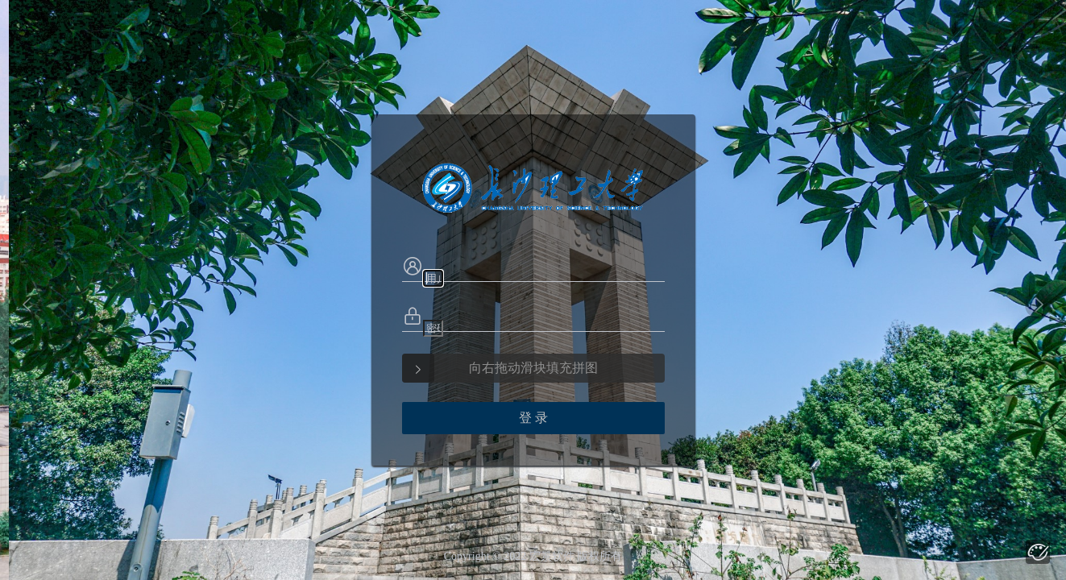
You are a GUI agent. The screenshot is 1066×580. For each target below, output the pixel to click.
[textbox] (433, 278)
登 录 (533, 418)
